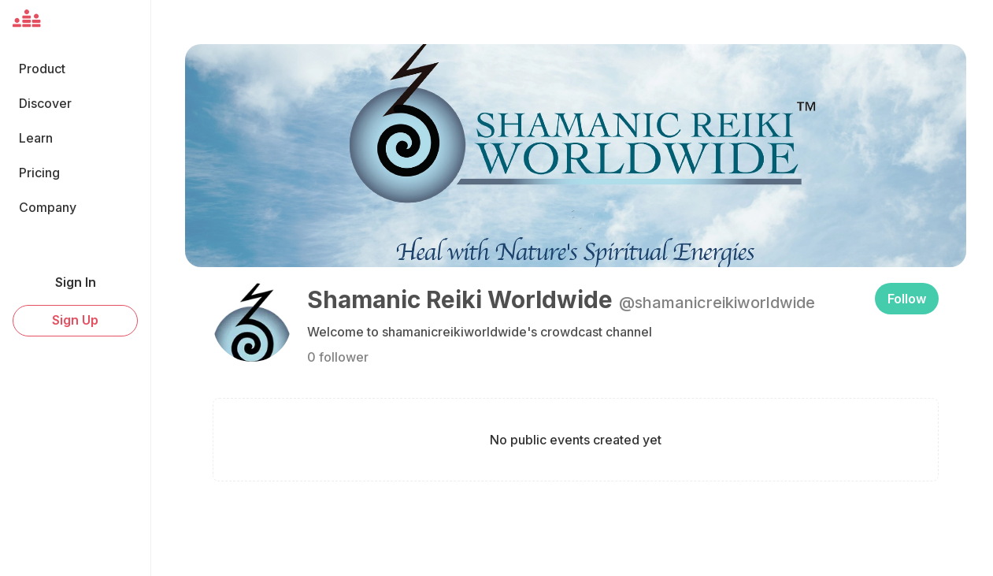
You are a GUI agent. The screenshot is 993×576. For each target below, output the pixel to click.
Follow (906, 299)
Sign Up (75, 320)
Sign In (75, 282)
